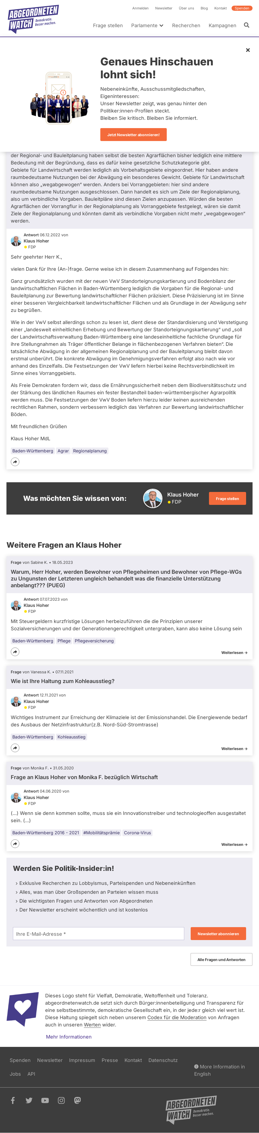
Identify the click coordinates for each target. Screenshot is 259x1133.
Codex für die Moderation (177, 1017)
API (31, 1074)
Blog (204, 8)
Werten (92, 1025)
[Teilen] (15, 462)
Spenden (242, 8)
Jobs (15, 1074)
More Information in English (219, 1070)
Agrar (63, 450)
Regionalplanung (90, 450)
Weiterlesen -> (234, 652)
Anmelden (140, 8)
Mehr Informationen (69, 1037)
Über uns (186, 8)
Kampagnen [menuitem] (222, 25)
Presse (110, 1060)
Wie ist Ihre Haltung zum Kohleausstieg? (63, 681)
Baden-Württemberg (32, 450)
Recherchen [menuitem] (186, 25)
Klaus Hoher (36, 241)
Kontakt (220, 8)
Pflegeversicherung (94, 640)
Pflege (64, 640)
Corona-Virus (137, 832)
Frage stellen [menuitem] (108, 25)
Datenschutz (163, 1060)
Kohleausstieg (72, 736)
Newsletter (163, 8)
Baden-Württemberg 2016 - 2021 (45, 832)
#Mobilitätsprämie (101, 832)
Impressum (82, 1060)
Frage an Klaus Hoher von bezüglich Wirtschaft (84, 777)
